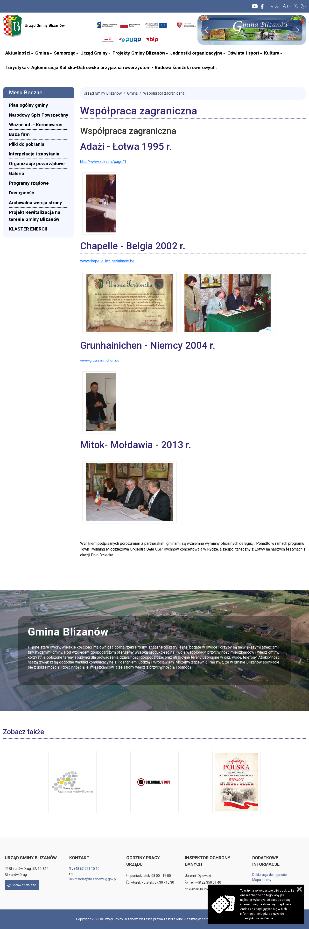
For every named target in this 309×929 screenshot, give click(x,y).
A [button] (272, 6)
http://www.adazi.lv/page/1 (103, 161)
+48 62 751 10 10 (86, 869)
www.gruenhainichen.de (99, 360)
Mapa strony (261, 880)
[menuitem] (18, 53)
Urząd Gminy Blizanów (34, 26)
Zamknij (299, 889)
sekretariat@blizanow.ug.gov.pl (93, 879)
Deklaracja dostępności (269, 875)
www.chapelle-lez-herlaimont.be (107, 261)
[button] (296, 6)
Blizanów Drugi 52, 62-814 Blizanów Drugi (27, 872)
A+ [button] (278, 6)
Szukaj (93, 34)
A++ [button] (287, 6)
